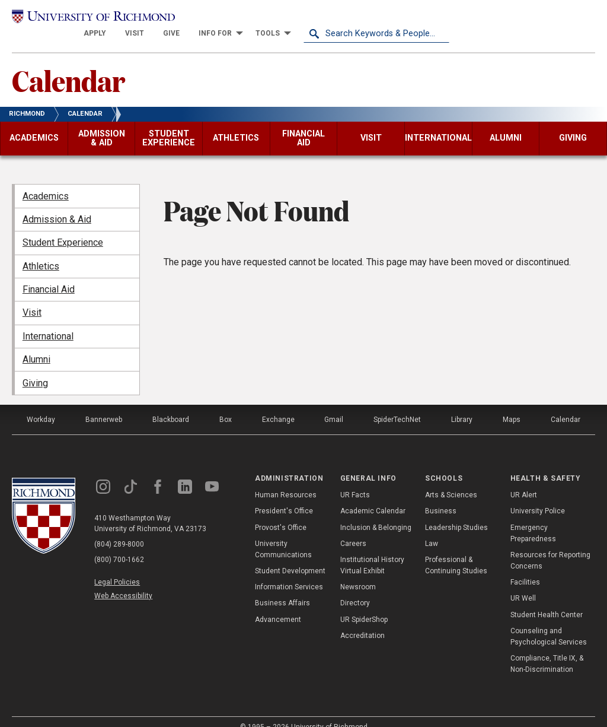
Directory (355, 589)
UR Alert (523, 481)
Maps (511, 405)
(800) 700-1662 (119, 545)
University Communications (283, 534)
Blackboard (170, 405)
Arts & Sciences (451, 481)
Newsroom (358, 573)
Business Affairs (282, 589)
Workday (41, 405)
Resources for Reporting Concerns (550, 546)
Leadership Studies (456, 513)
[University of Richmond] (85, 19)
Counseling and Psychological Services (548, 622)
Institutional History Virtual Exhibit (372, 551)
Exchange (278, 405)
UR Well (523, 584)
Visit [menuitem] (32, 298)
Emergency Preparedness (533, 518)
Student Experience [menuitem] (63, 228)
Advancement (278, 605)
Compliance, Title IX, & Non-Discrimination (546, 649)
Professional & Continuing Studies (456, 551)
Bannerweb (103, 405)
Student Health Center (546, 600)
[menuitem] (240, 19)
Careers (353, 529)
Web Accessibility (123, 581)
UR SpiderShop (364, 605)
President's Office (284, 497)
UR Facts (355, 481)
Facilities (525, 568)
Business (440, 497)
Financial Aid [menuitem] (49, 275)
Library (461, 405)
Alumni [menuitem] (36, 345)
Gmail (333, 405)
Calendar (68, 66)
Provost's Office (280, 513)
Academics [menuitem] (46, 181)
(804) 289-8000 (119, 529)
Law (431, 529)
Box (225, 405)
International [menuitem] (48, 322)
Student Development (290, 557)
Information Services (289, 573)
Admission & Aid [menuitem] (57, 205)
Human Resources (286, 481)
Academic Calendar (372, 497)
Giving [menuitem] (35, 368)
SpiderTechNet (397, 405)
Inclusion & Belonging (375, 513)
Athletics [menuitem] (41, 251)
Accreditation (362, 621)
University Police (537, 497)
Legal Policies (117, 567)
